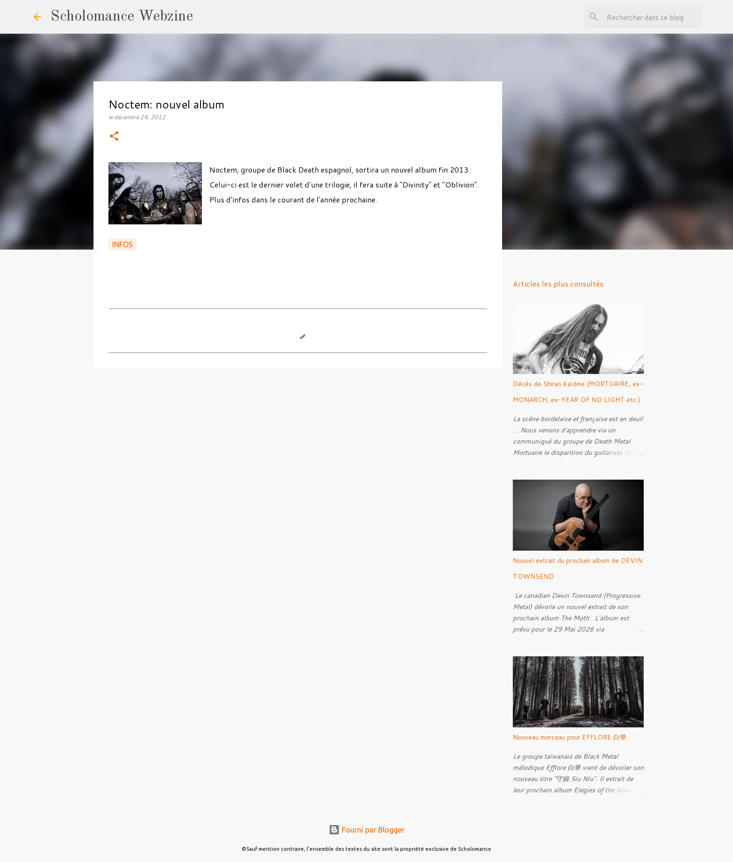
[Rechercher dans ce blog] (652, 17)
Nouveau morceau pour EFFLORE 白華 (569, 737)
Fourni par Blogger (366, 830)
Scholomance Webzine (121, 16)
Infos (122, 244)
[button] (114, 136)
